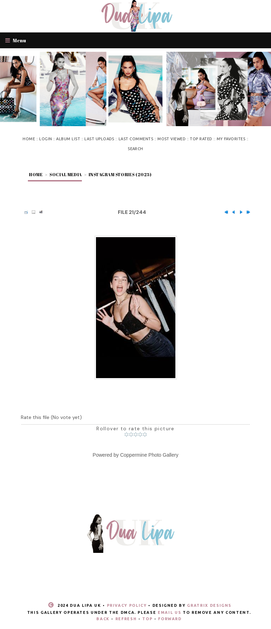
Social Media (65, 174)
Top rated (201, 139)
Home (29, 139)
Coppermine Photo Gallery (149, 455)
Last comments (136, 139)
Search (135, 149)
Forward (170, 619)
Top (147, 619)
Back (103, 619)
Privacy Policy (127, 605)
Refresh (126, 619)
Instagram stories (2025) (120, 174)
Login (45, 139)
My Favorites (231, 139)
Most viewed (171, 139)
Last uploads (99, 139)
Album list (68, 139)
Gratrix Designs (209, 605)
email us (169, 612)
